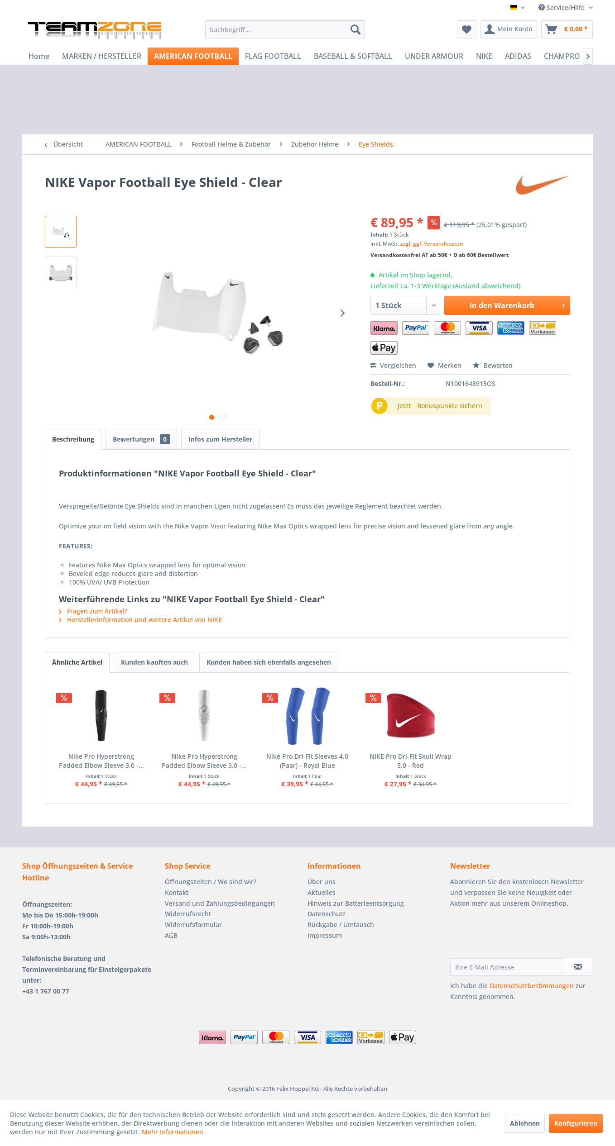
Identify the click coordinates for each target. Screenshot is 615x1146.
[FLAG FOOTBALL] (273, 56)
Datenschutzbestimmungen (532, 985)
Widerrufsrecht (188, 913)
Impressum (325, 935)
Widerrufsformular (193, 924)
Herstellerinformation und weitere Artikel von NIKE (140, 619)
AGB (171, 935)
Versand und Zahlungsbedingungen (220, 903)
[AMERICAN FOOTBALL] (193, 56)
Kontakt (176, 892)
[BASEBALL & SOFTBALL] (353, 56)
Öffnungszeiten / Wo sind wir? (210, 881)
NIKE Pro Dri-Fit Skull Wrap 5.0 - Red (411, 761)
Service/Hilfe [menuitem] (562, 7)
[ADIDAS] (518, 56)
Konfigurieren (575, 1123)
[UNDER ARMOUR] (434, 56)
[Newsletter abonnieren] (578, 967)
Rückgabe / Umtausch (341, 924)
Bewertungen (141, 439)
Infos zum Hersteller (220, 439)
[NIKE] (484, 56)
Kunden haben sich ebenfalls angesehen (269, 662)
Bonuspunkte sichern (449, 405)
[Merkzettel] (466, 29)
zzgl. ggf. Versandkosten (431, 243)
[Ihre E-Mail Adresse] (507, 967)
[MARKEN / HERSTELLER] (102, 56)
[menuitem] (285, 29)
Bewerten (493, 365)
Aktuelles (322, 892)
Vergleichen (393, 365)
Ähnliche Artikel (77, 662)
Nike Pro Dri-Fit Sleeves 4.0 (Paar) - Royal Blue (307, 761)
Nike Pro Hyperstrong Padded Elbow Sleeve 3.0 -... (101, 761)
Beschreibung (73, 439)
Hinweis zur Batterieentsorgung (356, 903)
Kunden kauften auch (154, 662)
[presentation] (519, 935)
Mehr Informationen (172, 1131)
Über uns (322, 881)
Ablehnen (525, 1123)
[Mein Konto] (508, 29)
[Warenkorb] (567, 29)
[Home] (39, 56)
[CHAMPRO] (562, 56)
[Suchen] (355, 29)
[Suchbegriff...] (285, 29)
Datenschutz (327, 913)
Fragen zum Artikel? (93, 611)
